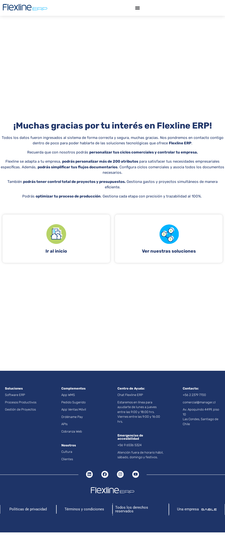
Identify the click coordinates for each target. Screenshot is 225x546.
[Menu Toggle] (137, 7)
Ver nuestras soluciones (169, 251)
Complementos (73, 388)
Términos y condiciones (84, 509)
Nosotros (68, 445)
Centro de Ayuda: (131, 388)
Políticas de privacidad (28, 509)
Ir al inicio (56, 251)
